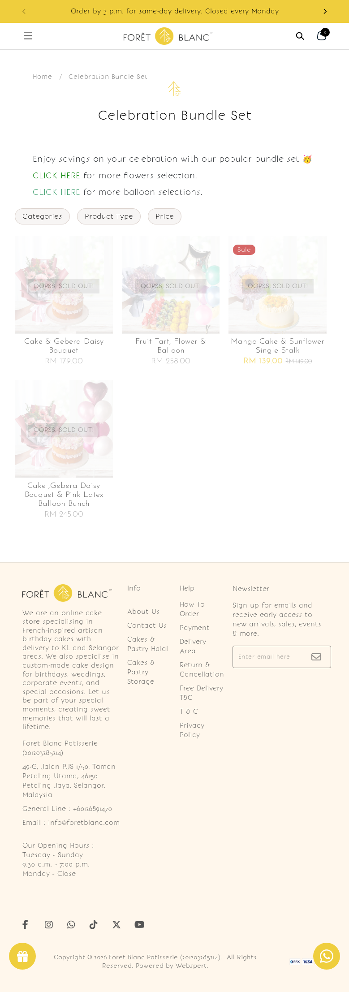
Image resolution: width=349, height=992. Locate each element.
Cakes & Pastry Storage (141, 672)
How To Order (192, 609)
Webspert (191, 966)
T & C (189, 711)
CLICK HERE (56, 175)
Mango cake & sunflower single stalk (277, 346)
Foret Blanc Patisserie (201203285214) (164, 957)
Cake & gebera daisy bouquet (63, 346)
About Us (143, 612)
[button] (325, 11)
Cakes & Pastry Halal (147, 644)
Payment (195, 628)
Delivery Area (193, 646)
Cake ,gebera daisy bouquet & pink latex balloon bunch (64, 495)
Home (42, 77)
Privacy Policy (192, 730)
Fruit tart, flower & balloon (170, 346)
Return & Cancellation (202, 669)
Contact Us (147, 625)
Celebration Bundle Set (108, 77)
